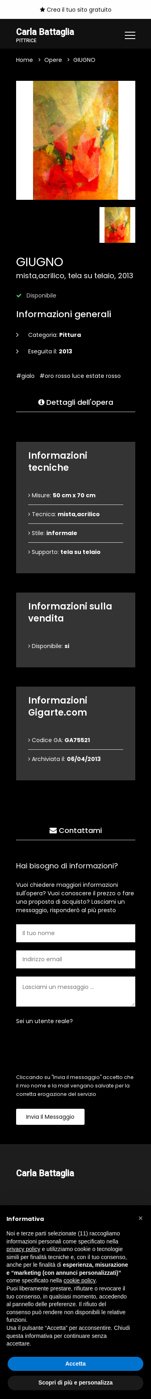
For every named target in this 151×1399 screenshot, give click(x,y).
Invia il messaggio (50, 1117)
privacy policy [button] (23, 1249)
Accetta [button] (75, 1363)
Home (24, 60)
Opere (53, 60)
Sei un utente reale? (44, 1021)
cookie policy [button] (80, 1280)
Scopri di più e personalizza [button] (75, 1382)
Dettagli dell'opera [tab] (75, 402)
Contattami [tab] (76, 830)
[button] (140, 1218)
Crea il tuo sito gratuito (76, 10)
